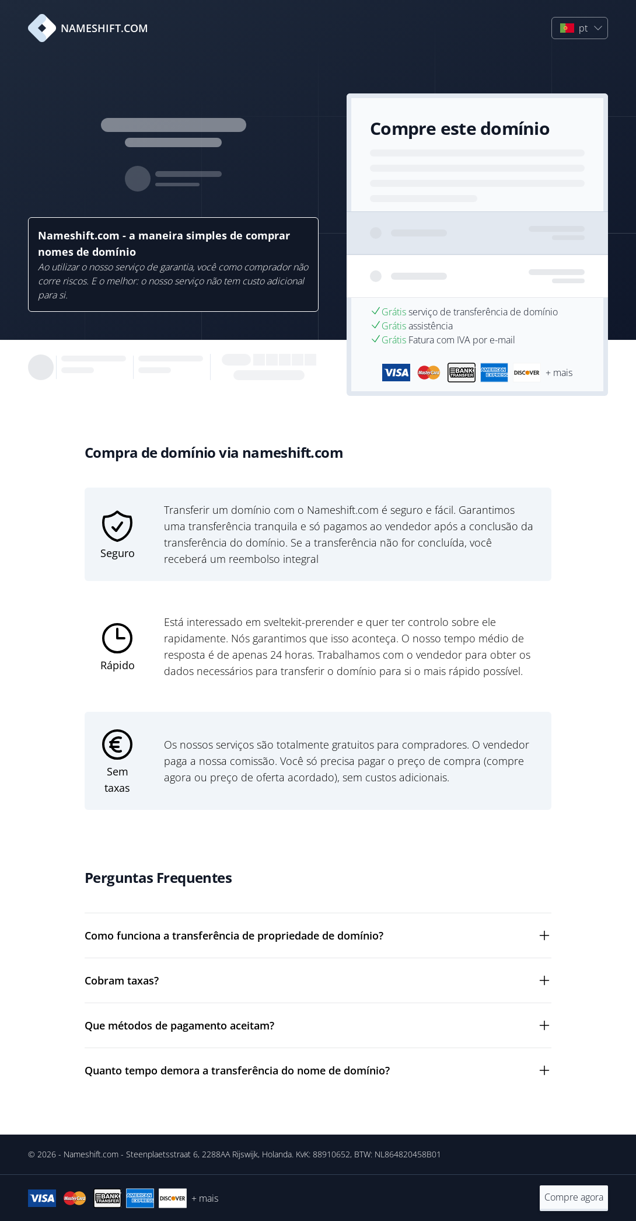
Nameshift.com (91, 1154)
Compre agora (573, 1197)
